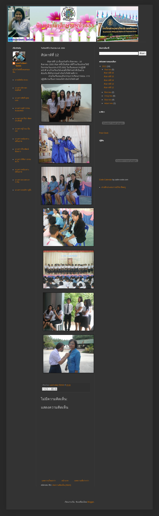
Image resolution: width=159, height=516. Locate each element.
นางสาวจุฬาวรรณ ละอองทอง (22, 109)
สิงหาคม (108, 92)
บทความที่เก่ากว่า (81, 481)
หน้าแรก (65, 481)
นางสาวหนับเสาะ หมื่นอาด (22, 170)
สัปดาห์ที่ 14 (109, 80)
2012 (104, 66)
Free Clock (103, 133)
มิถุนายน (108, 100)
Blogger (90, 502)
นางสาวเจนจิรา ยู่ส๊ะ (23, 190)
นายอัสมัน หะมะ (21, 80)
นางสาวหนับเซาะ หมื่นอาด (22, 140)
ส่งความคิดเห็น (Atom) (61, 485)
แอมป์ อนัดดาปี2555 (21, 64)
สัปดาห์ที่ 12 (109, 87)
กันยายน (108, 69)
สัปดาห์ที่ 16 (109, 73)
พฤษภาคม (108, 103)
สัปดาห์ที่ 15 (109, 76)
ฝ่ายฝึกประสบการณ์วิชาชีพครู (114, 187)
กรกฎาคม (108, 96)
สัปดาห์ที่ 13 (109, 84)
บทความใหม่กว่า (49, 481)
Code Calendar (105, 180)
